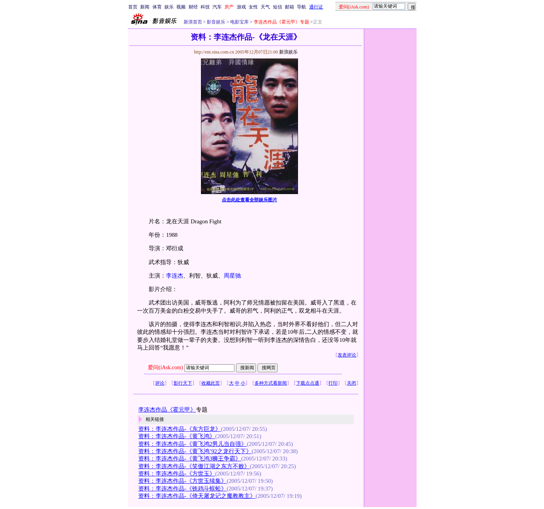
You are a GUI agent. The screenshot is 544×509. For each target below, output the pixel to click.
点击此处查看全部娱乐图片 (249, 200)
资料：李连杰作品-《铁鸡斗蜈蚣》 (182, 489)
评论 (159, 383)
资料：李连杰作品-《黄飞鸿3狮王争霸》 (189, 458)
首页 (132, 7)
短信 (277, 7)
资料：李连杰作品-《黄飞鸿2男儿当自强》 (192, 444)
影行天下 (183, 383)
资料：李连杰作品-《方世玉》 (176, 473)
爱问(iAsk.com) (165, 367)
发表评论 (347, 355)
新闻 (144, 7)
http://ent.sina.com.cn (214, 52)
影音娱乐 (216, 22)
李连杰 (174, 276)
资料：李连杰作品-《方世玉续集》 (182, 481)
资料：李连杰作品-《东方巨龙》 (179, 429)
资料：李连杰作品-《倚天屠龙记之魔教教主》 (197, 496)
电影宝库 (239, 22)
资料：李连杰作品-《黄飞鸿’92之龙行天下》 (195, 451)
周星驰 (232, 276)
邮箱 (289, 7)
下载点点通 (307, 383)
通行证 (316, 7)
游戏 (241, 7)
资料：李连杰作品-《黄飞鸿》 (176, 436)
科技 (205, 7)
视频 (181, 7)
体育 (157, 7)
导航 (301, 7)
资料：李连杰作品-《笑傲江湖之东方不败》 (194, 466)
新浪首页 (193, 22)
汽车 (217, 7)
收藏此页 (210, 383)
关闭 (351, 383)
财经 (193, 7)
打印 (333, 383)
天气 (265, 7)
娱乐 (169, 7)
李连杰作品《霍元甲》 (167, 410)
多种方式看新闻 (270, 383)
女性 (253, 7)
